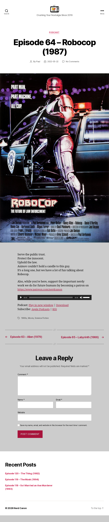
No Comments (73, 65)
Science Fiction (42, 321)
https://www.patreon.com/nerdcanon (41, 292)
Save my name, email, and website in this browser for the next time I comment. (53, 432)
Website (21, 419)
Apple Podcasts (41, 312)
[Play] (21, 300)
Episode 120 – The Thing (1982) (22, 480)
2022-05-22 (53, 65)
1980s (24, 321)
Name (21, 406)
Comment (23, 381)
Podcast (54, 35)
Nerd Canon (20, 514)
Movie (31, 321)
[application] (55, 300)
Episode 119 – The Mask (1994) (22, 486)
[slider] (51, 300)
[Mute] (81, 300)
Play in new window (41, 308)
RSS (55, 312)
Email (59, 406)
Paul (38, 65)
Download (63, 308)
